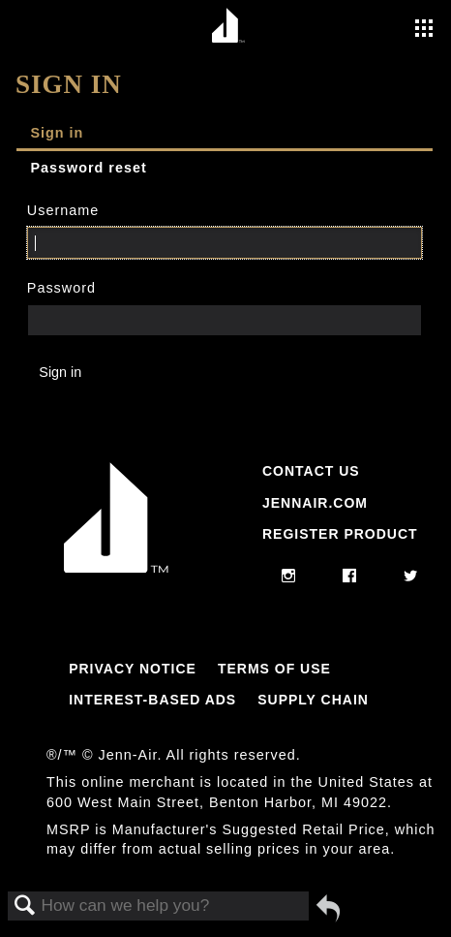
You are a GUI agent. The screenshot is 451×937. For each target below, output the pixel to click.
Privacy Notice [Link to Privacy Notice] (132, 668)
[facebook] (350, 576)
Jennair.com (315, 503)
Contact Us (311, 471)
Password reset (88, 167)
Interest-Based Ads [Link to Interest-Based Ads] (152, 699)
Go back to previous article (328, 907)
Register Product (340, 534)
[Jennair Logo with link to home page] (116, 567)
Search (25, 906)
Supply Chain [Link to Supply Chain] (313, 699)
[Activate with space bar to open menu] (424, 30)
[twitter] (411, 576)
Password (61, 288)
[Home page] (228, 27)
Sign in (56, 133)
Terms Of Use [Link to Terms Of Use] (274, 668)
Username (63, 210)
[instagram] (289, 576)
